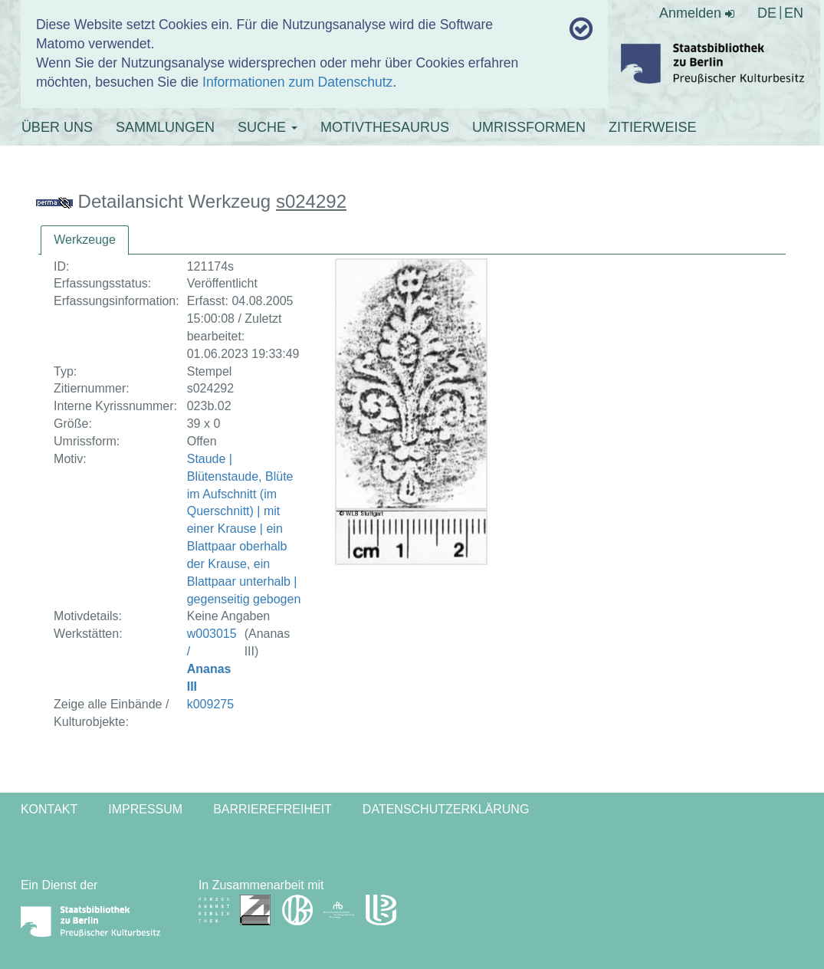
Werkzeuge (85, 239)
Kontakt (49, 809)
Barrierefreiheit (272, 809)
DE (766, 13)
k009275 (210, 704)
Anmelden (696, 13)
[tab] (85, 240)
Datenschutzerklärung (446, 809)
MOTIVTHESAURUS (384, 127)
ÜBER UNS (57, 127)
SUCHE (267, 127)
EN (793, 13)
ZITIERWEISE (653, 127)
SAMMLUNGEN (165, 127)
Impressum (145, 809)
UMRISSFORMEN (529, 127)
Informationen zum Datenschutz (297, 82)
